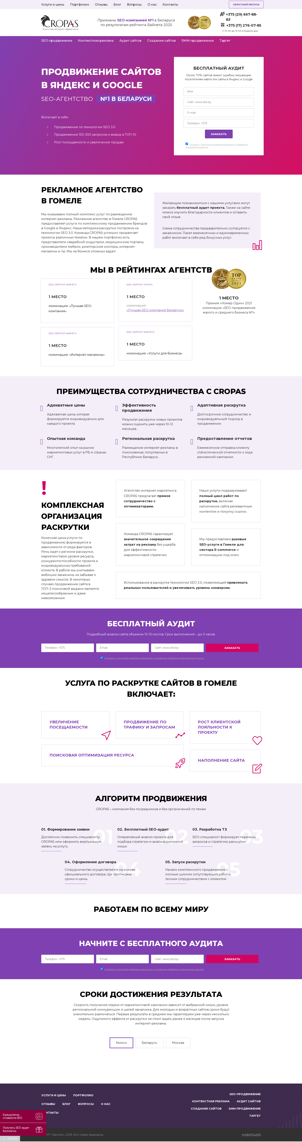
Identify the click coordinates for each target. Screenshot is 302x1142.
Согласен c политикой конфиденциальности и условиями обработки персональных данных (154, 658)
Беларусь (149, 1043)
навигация (251, 1135)
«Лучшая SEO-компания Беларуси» (155, 310)
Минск (121, 1043)
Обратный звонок (246, 4)
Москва (178, 1043)
